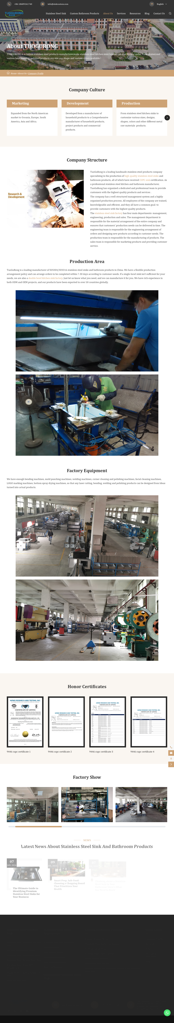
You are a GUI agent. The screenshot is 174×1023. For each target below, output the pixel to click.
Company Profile (35, 73)
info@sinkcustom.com (58, 4)
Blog (147, 13)
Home (13, 73)
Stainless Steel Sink (56, 13)
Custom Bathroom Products (84, 13)
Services (121, 13)
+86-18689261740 (23, 4)
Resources (135, 13)
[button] (167, 117)
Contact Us (159, 13)
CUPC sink (144, 180)
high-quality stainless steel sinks (142, 175)
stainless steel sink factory (108, 213)
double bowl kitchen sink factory (45, 278)
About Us (108, 13)
